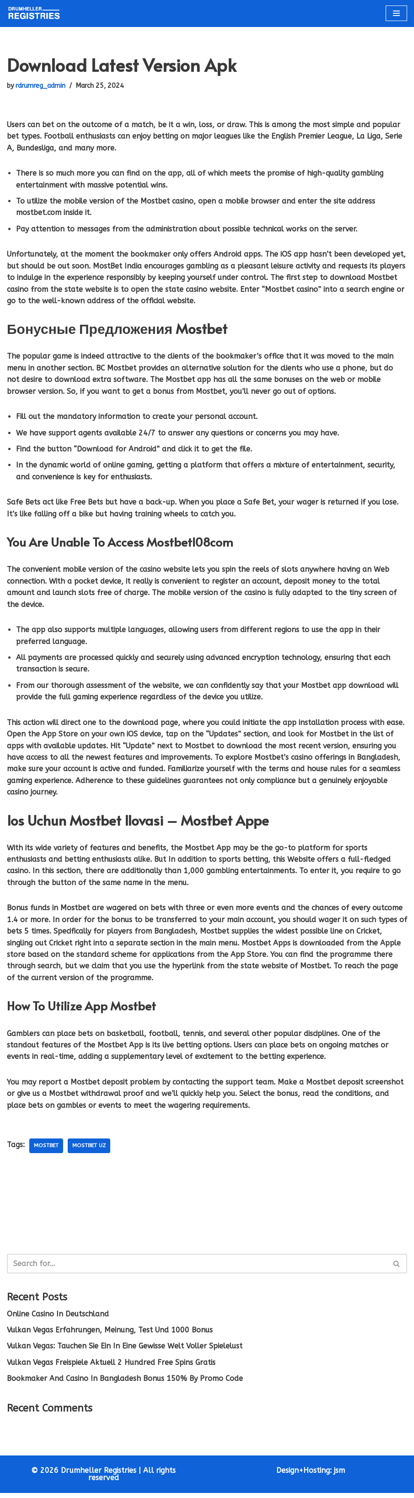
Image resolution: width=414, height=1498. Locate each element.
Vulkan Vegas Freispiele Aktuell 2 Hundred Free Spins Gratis (113, 1367)
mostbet (47, 1150)
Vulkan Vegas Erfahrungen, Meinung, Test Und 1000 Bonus (111, 1335)
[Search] (197, 1268)
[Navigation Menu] (396, 13)
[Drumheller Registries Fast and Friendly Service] (34, 13)
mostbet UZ (91, 1150)
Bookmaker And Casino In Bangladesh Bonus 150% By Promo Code (125, 1383)
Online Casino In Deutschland (59, 1318)
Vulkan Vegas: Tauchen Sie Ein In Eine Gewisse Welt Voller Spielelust (127, 1351)
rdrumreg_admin (41, 86)
